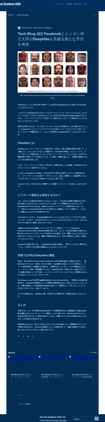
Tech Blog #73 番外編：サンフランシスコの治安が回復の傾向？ (83, 376)
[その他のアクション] (86, 28)
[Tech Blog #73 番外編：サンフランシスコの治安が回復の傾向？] (83, 363)
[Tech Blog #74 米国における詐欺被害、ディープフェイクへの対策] (52, 363)
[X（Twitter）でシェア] (23, 336)
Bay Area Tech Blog (23, 15)
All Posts (10, 15)
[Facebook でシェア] (18, 336)
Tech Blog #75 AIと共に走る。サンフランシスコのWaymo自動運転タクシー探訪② (21, 376)
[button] (94, 15)
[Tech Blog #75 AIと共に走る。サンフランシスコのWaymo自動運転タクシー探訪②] (22, 363)
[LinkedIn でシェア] (28, 336)
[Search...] (82, 419)
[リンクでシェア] (32, 336)
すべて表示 (93, 352)
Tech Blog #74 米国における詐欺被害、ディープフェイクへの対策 (52, 376)
